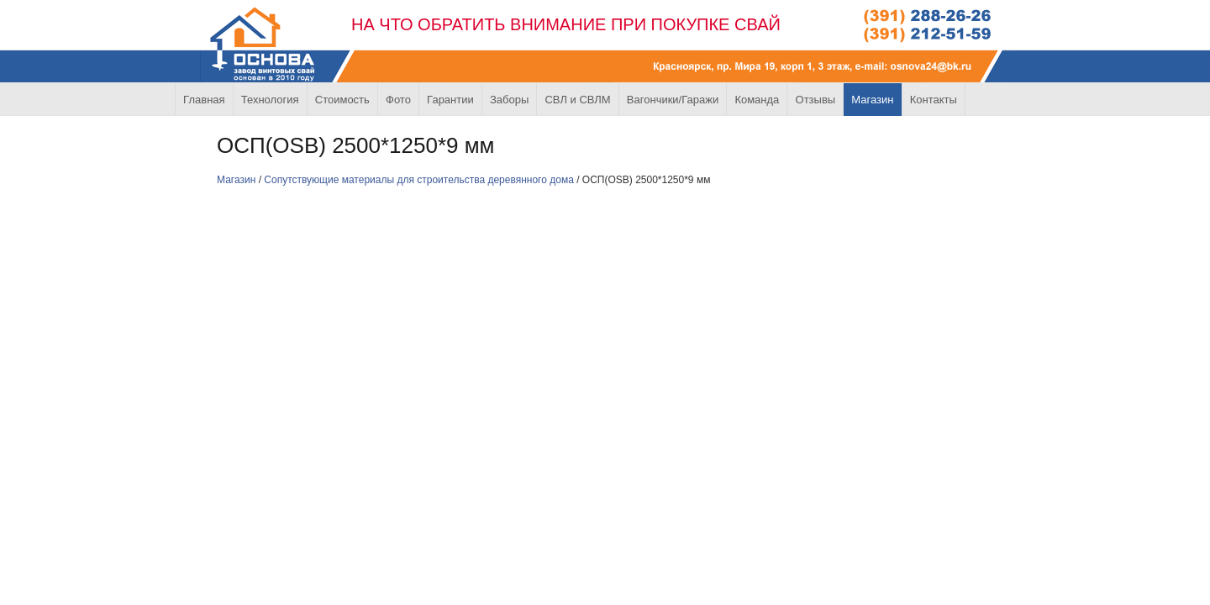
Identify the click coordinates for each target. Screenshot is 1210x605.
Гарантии (450, 99)
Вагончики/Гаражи (672, 99)
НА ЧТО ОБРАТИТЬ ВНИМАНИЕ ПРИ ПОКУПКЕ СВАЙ (566, 24)
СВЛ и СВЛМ (577, 99)
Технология (270, 99)
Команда (756, 99)
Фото (398, 99)
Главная (203, 99)
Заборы (509, 99)
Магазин (872, 99)
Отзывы (816, 99)
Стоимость (342, 99)
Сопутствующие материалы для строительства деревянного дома (419, 180)
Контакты (933, 99)
